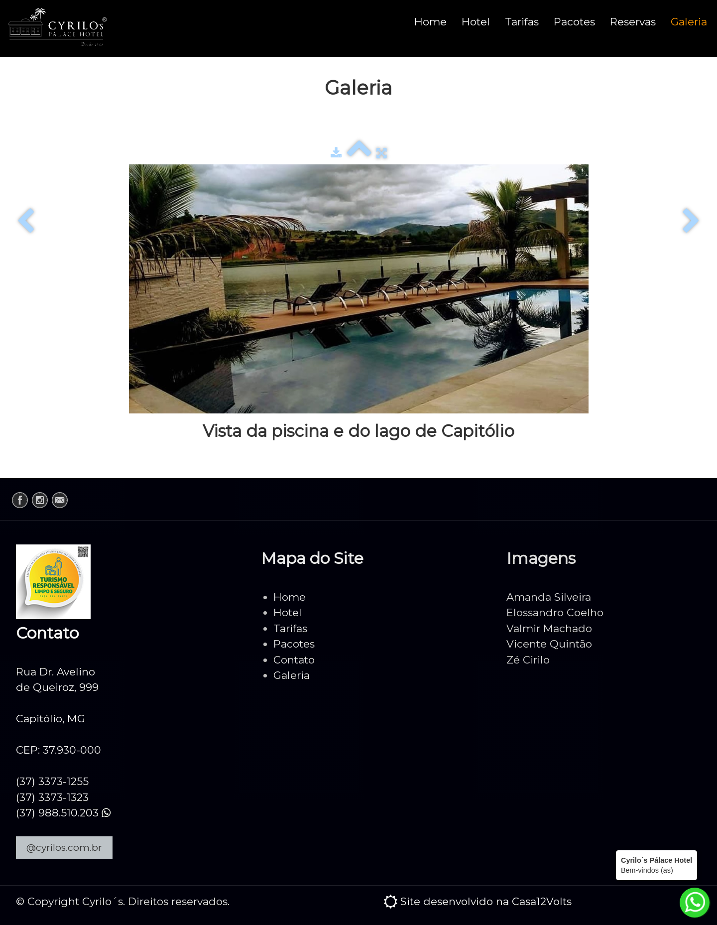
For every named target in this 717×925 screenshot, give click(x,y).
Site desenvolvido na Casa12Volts (486, 901)
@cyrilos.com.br (64, 847)
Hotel (476, 21)
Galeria (689, 21)
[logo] (57, 28)
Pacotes (574, 21)
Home (430, 21)
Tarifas (522, 21)
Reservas (633, 21)
